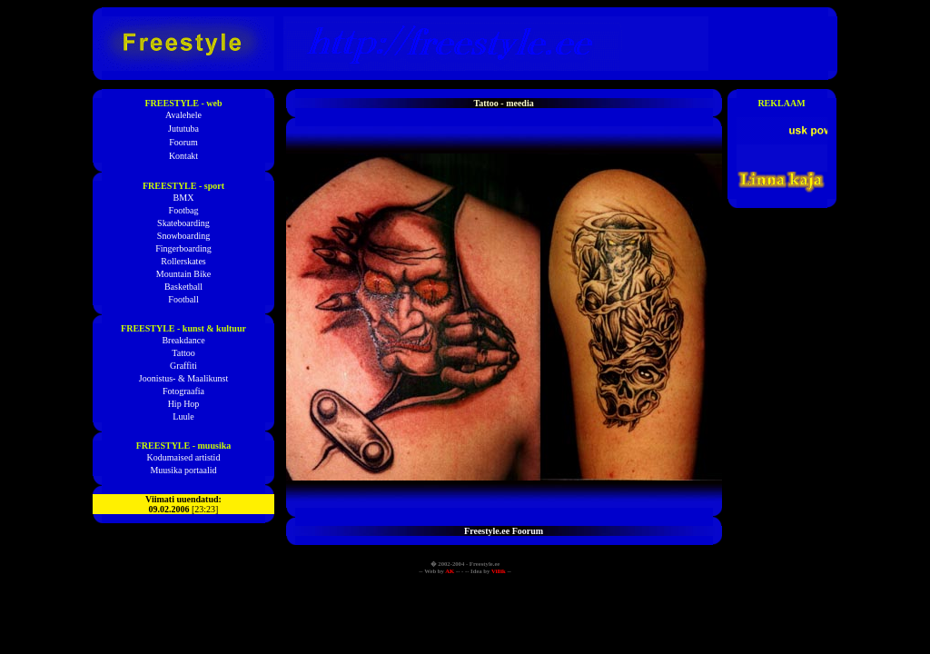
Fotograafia (183, 391)
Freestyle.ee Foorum (503, 531)
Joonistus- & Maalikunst (183, 378)
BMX (183, 198)
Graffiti (183, 366)
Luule (183, 416)
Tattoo (183, 353)
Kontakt (183, 156)
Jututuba (183, 129)
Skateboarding (183, 223)
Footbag (184, 210)
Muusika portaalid (183, 470)
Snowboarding (183, 236)
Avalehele (183, 115)
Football (183, 299)
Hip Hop (184, 404)
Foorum (183, 142)
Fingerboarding (183, 248)
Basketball (183, 287)
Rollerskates (183, 261)
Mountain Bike (183, 274)
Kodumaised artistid (184, 457)
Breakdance (183, 340)
